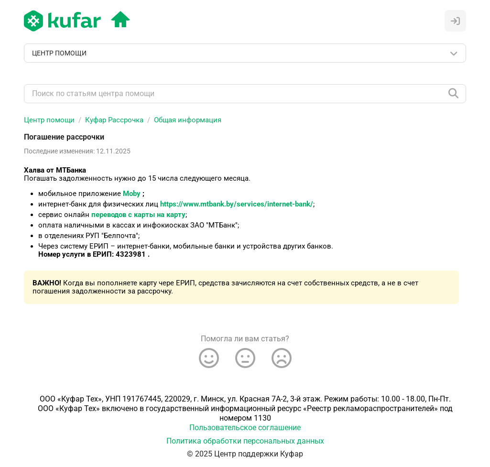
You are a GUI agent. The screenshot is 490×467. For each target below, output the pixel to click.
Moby (132, 193)
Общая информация (187, 120)
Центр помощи (49, 120)
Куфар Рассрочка (114, 120)
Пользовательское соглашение (245, 427)
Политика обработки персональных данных (245, 440)
